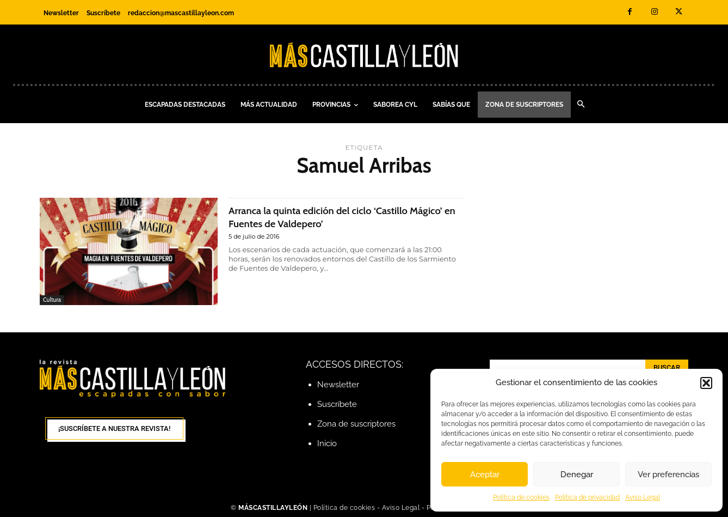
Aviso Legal (642, 497)
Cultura (52, 299)
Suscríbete (337, 404)
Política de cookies (521, 497)
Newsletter (338, 385)
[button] (706, 383)
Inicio (327, 443)
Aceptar (484, 474)
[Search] (666, 368)
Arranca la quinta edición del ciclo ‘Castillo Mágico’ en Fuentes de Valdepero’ (331, 216)
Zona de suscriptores (356, 424)
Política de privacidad (587, 497)
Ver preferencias (668, 474)
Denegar (576, 474)
